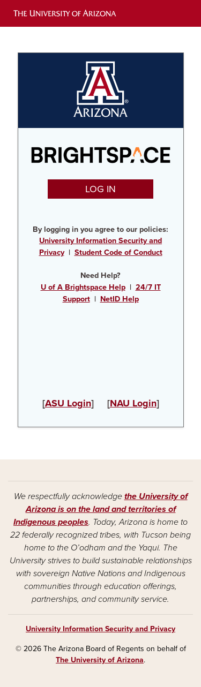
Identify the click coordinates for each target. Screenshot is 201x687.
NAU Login (133, 403)
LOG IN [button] (100, 189)
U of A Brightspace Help (83, 287)
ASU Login (68, 403)
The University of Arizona (100, 660)
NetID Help (119, 299)
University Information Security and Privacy (100, 628)
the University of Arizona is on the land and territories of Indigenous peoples (100, 509)
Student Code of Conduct (118, 252)
